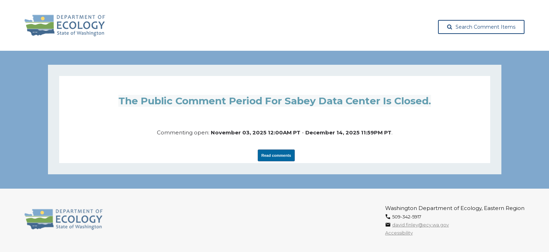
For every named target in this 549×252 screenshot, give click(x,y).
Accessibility (399, 233)
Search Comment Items (481, 27)
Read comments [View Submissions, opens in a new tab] (276, 155)
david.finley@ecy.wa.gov (420, 224)
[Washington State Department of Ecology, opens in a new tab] (65, 25)
